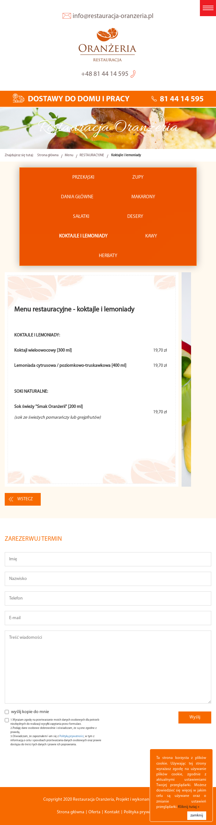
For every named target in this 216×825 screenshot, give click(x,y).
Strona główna (47, 155)
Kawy (151, 236)
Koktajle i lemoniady (83, 236)
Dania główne (77, 197)
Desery (135, 216)
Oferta (94, 812)
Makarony (143, 197)
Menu (69, 155)
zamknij (196, 815)
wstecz (25, 499)
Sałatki (81, 216)
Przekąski (83, 177)
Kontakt (112, 812)
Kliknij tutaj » (188, 807)
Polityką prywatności (71, 736)
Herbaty (108, 255)
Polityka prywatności (143, 812)
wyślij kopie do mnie (30, 712)
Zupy (137, 177)
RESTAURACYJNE (92, 155)
